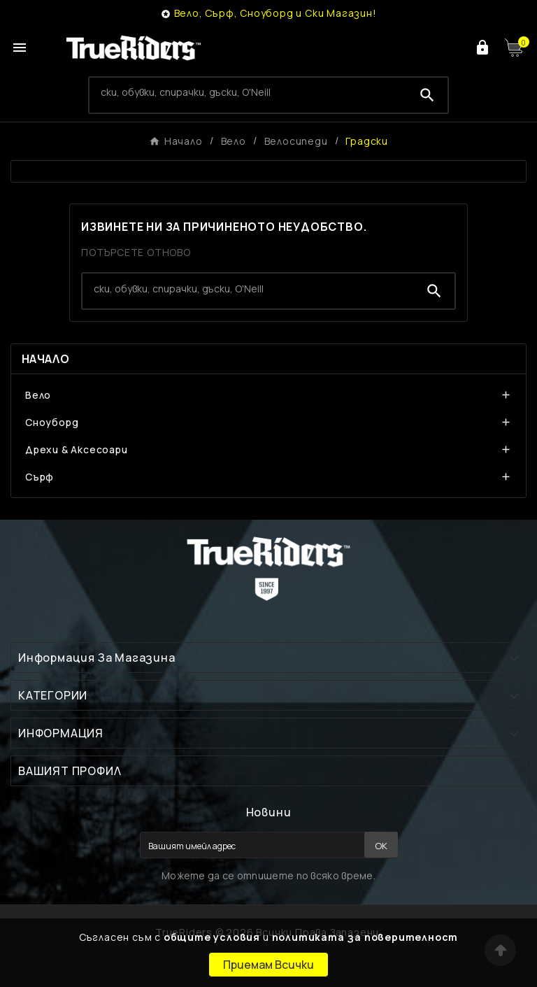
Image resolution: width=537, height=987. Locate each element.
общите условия (212, 937)
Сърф (39, 476)
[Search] (249, 92)
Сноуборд (51, 422)
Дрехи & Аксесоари (76, 449)
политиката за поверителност (365, 937)
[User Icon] (482, 47)
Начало (45, 359)
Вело (38, 395)
